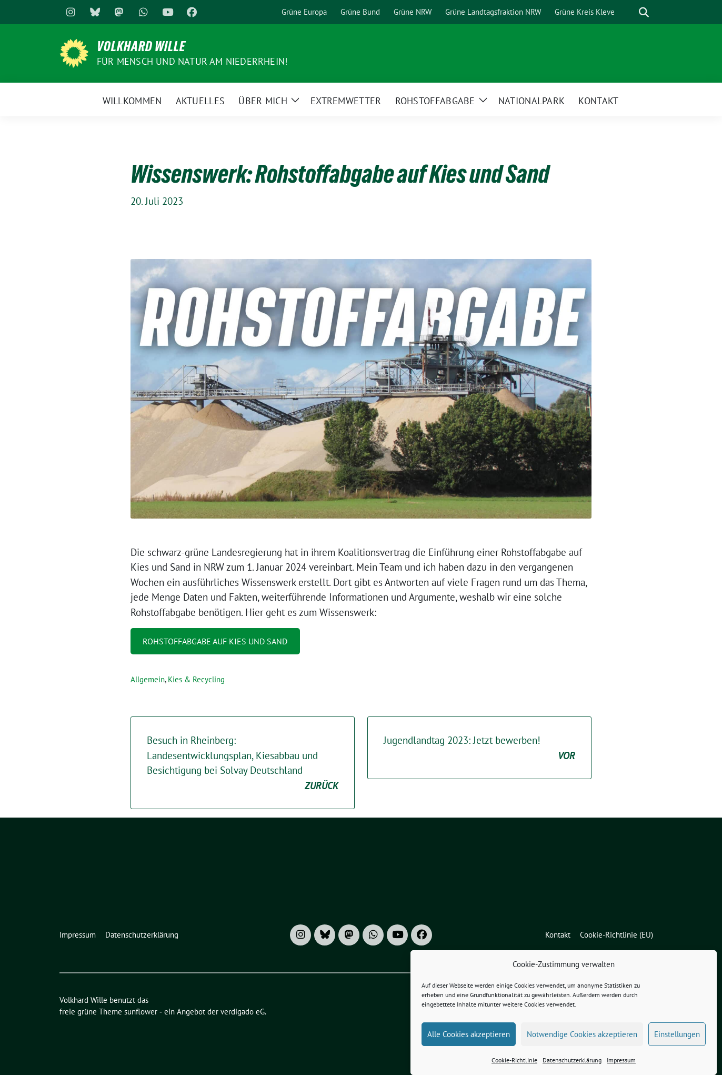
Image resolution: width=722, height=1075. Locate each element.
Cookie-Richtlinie (514, 1069)
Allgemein (148, 679)
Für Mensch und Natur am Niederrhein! (192, 61)
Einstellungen (677, 1043)
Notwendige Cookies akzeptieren (582, 1043)
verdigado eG (242, 1012)
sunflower (140, 1012)
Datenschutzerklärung (572, 1069)
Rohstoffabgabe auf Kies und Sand (215, 641)
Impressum (621, 1069)
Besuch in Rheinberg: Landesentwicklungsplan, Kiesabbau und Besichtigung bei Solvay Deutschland (242, 763)
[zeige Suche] (644, 12)
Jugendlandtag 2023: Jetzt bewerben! (479, 748)
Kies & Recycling (196, 679)
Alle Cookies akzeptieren (468, 1043)
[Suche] (629, 12)
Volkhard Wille (141, 46)
